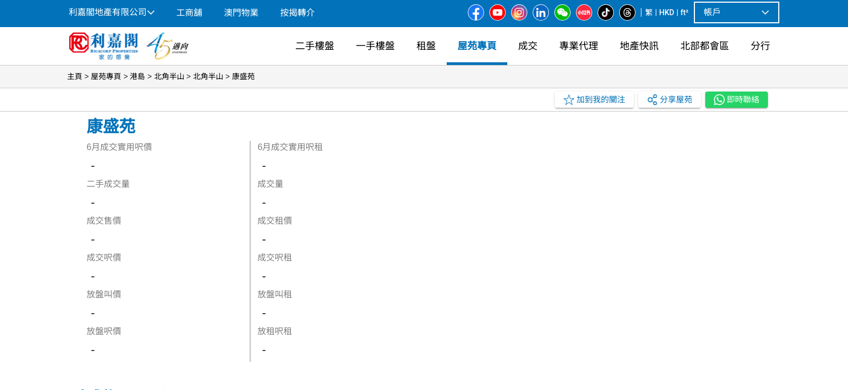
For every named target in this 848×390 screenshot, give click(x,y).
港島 (137, 76)
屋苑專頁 (106, 76)
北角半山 (169, 76)
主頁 (74, 76)
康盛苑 (243, 76)
